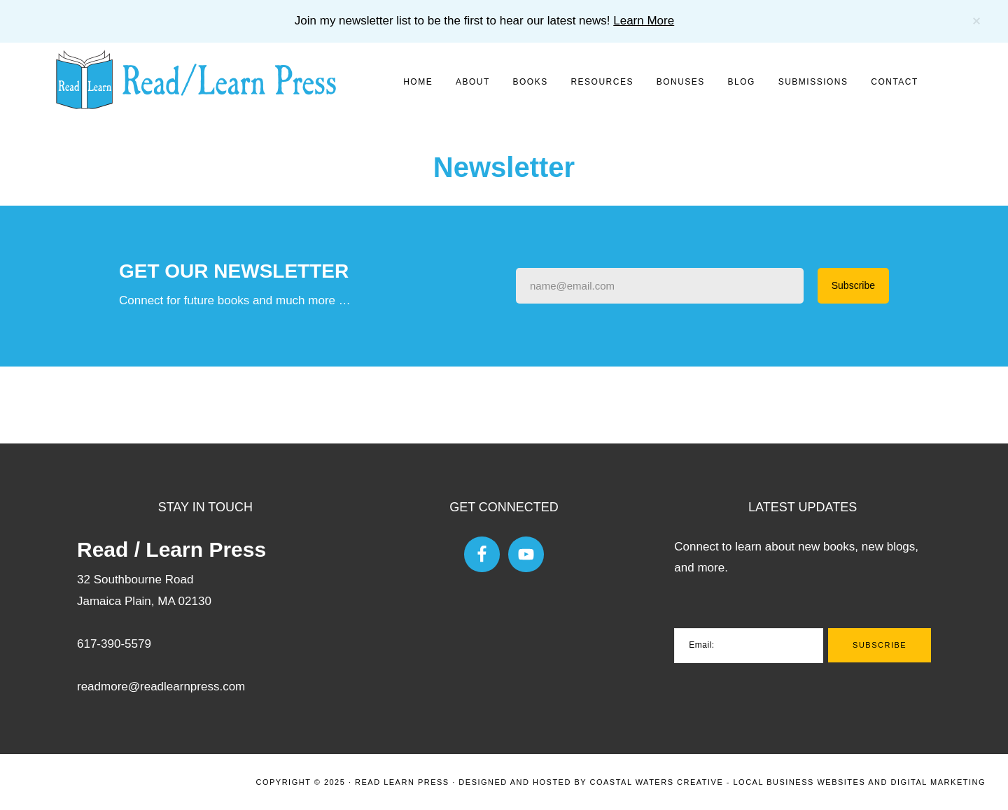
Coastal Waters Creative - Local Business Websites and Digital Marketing (787, 782)
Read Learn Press (402, 782)
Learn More (643, 20)
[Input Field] (660, 285)
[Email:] (748, 645)
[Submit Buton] (853, 285)
